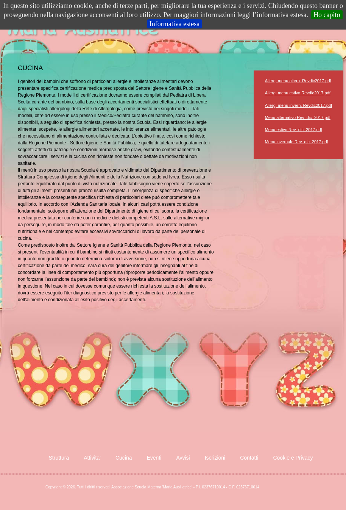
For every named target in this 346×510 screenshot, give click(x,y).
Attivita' (92, 458)
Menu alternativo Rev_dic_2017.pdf (297, 117)
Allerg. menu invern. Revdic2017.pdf (298, 105)
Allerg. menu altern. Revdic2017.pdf (298, 80)
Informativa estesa (174, 24)
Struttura (59, 458)
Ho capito (326, 15)
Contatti (249, 458)
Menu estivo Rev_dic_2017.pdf (293, 129)
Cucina (123, 458)
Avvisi (183, 458)
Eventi (154, 458)
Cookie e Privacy (293, 458)
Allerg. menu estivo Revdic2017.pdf (297, 93)
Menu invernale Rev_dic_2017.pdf (296, 141)
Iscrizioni (215, 458)
